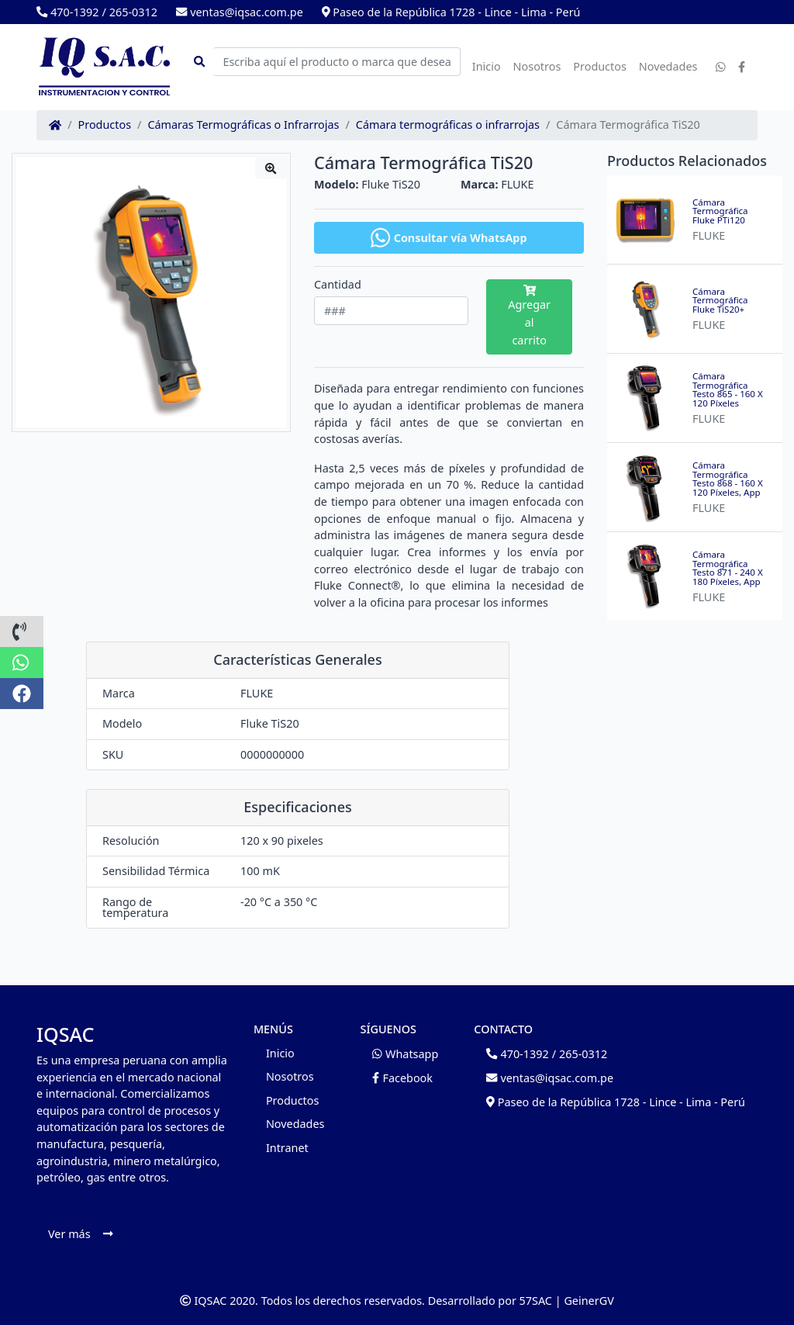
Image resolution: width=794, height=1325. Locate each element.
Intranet (287, 1147)
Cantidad (337, 284)
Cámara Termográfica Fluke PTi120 (720, 211)
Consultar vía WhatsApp (448, 238)
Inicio (486, 66)
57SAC (536, 1300)
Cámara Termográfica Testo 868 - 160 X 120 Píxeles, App (727, 478)
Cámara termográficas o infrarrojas (448, 124)
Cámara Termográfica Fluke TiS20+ (720, 300)
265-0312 (133, 12)
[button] (21, 631)
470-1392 (67, 12)
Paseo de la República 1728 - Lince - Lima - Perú (451, 12)
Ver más (80, 1234)
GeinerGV (588, 1300)
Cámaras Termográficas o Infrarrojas (243, 124)
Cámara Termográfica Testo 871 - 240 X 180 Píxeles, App (727, 568)
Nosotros (537, 66)
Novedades (668, 66)
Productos (600, 66)
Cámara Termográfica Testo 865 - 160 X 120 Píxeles (727, 389)
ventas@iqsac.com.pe (239, 12)
